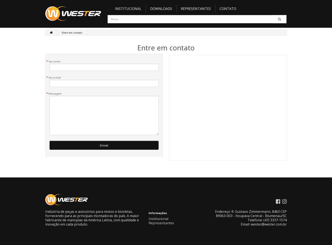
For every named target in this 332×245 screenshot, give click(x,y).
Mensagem (55, 94)
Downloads (161, 8)
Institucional (128, 8)
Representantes (196, 8)
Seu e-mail (54, 77)
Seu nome (54, 61)
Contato (228, 8)
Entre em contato (72, 33)
